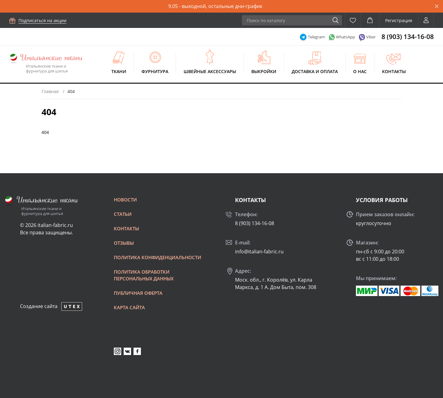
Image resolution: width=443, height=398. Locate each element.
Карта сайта (129, 307)
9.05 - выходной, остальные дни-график (215, 6)
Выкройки (263, 71)
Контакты (394, 71)
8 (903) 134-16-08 (407, 36)
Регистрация (398, 20)
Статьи (123, 214)
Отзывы (124, 243)
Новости (125, 200)
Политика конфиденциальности (157, 257)
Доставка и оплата (315, 71)
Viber (371, 37)
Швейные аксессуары (210, 71)
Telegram (316, 37)
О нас (360, 71)
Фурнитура (155, 71)
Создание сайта (39, 306)
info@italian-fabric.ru (259, 251)
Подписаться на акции (42, 20)
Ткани (118, 71)
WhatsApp (345, 37)
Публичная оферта (138, 293)
